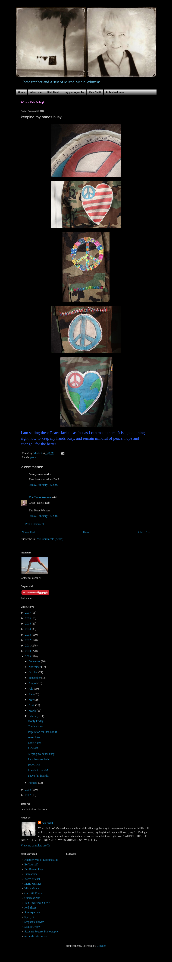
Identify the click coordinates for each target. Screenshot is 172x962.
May (31, 699)
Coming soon (35, 726)
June (31, 694)
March (33, 710)
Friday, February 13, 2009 (43, 484)
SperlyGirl (30, 917)
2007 (28, 795)
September (35, 677)
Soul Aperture (32, 912)
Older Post (144, 532)
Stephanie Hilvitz (34, 921)
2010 (28, 650)
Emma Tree (30, 873)
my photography (74, 92)
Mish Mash (53, 92)
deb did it (47, 822)
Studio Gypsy (32, 926)
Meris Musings (32, 883)
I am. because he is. (39, 759)
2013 (28, 634)
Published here (115, 92)
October (33, 672)
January (33, 782)
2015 (28, 623)
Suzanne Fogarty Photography (41, 931)
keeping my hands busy (41, 753)
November (35, 666)
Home (21, 92)
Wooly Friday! (36, 720)
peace (33, 457)
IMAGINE (34, 764)
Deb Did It (95, 92)
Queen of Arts (32, 897)
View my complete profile (35, 845)
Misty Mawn (31, 888)
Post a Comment (34, 524)
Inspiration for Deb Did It (42, 731)
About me (36, 92)
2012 (28, 640)
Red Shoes (30, 907)
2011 (28, 645)
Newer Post (28, 532)
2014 (28, 628)
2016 (28, 618)
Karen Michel (32, 878)
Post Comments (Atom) (49, 538)
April (32, 705)
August (33, 683)
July (31, 688)
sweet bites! (34, 737)
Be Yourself (31, 864)
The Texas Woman (40, 497)
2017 (28, 612)
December (35, 661)
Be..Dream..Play (33, 869)
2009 (28, 656)
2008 (28, 789)
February (34, 716)
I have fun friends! (38, 775)
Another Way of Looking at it (41, 859)
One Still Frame (33, 893)
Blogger (101, 945)
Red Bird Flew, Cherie (37, 902)
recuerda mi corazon (36, 936)
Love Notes (34, 742)
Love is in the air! (38, 770)
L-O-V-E (33, 748)
